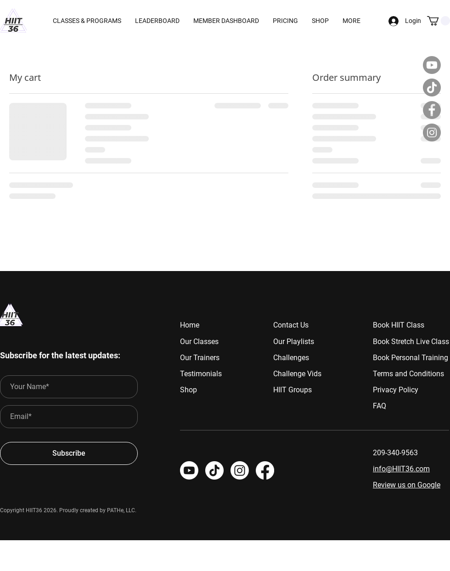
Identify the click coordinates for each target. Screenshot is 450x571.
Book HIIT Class (398, 325)
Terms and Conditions (408, 373)
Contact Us (291, 325)
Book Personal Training (410, 357)
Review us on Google (406, 485)
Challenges (291, 357)
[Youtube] (432, 65)
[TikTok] (432, 87)
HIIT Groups (292, 389)
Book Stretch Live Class (411, 341)
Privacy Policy (395, 389)
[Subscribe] (69, 453)
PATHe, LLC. (121, 510)
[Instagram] (432, 132)
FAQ (379, 405)
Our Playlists (293, 341)
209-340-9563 (395, 452)
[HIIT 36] (240, 470)
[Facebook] (432, 110)
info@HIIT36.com (401, 468)
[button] (226, 20)
